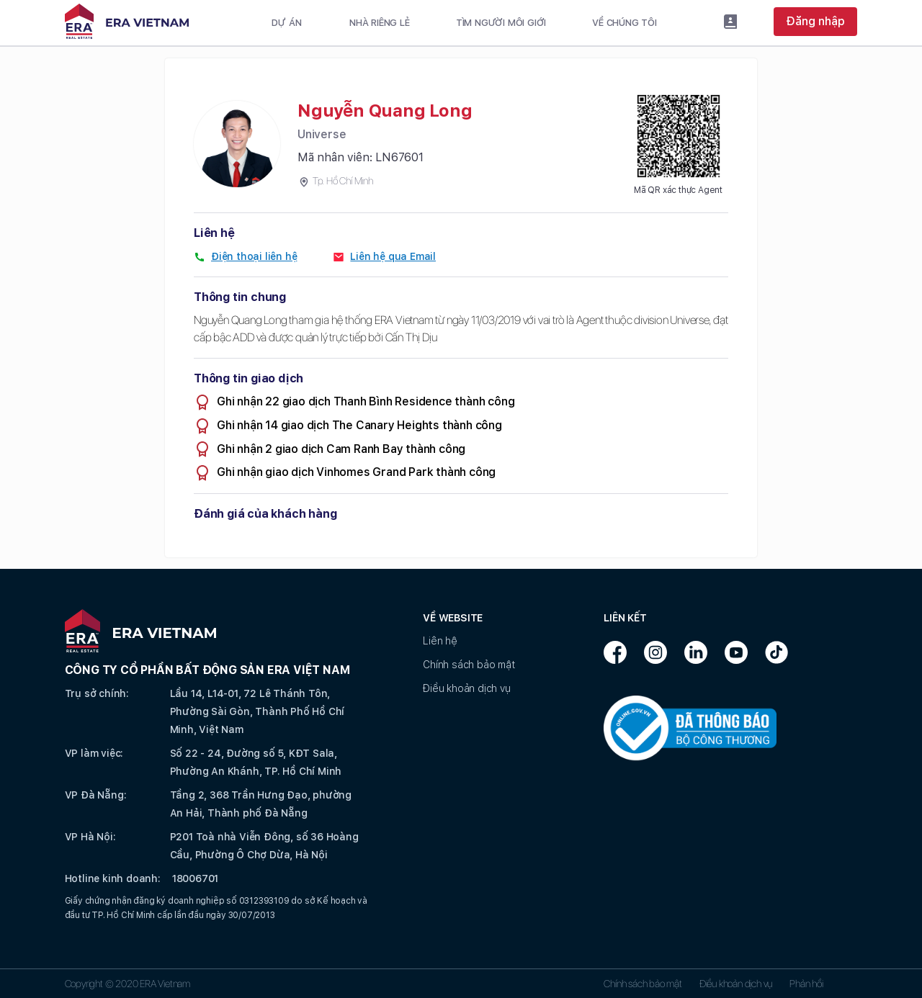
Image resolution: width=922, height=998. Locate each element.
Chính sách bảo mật (468, 664)
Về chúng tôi (624, 22)
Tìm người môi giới (501, 22)
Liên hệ (440, 641)
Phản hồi (806, 983)
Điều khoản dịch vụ (466, 688)
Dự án (286, 22)
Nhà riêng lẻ (379, 22)
